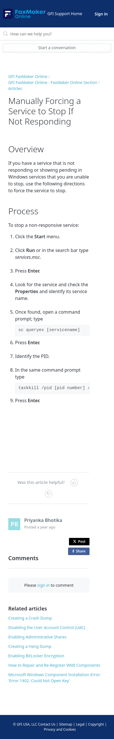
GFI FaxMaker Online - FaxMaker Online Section (52, 82)
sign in (43, 585)
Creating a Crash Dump (30, 618)
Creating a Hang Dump (29, 646)
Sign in (101, 14)
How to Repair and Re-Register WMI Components (54, 665)
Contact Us (46, 724)
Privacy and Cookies (60, 729)
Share (80, 551)
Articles (15, 88)
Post (79, 541)
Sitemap (65, 724)
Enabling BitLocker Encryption (36, 655)
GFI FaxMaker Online (27, 76)
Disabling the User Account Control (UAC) (46, 627)
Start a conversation (57, 47)
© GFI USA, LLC (25, 724)
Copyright (96, 724)
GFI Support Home (64, 13)
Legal (80, 724)
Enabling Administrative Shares (37, 637)
